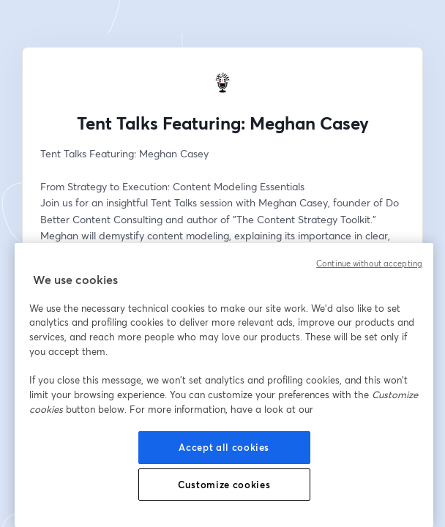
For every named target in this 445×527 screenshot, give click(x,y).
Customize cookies (224, 484)
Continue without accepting (369, 263)
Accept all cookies (224, 447)
